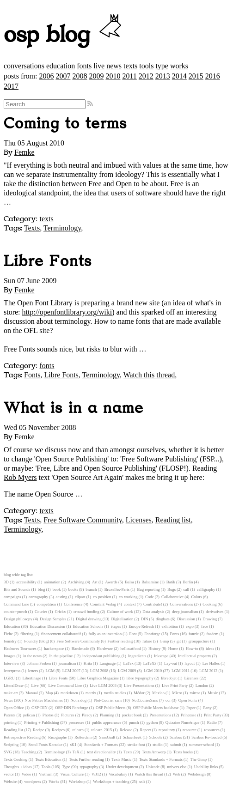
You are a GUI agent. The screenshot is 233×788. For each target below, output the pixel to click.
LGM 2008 (99, 670)
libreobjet (169, 678)
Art (95, 582)
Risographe (57, 737)
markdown (69, 693)
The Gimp (198, 759)
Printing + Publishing (41, 722)
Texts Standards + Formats (161, 759)
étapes (116, 626)
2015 (196, 76)
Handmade (80, 648)
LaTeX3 (150, 663)
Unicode (152, 766)
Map (49, 693)
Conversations (181, 604)
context (130, 604)
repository (167, 729)
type (161, 66)
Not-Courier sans (108, 700)
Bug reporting (148, 589)
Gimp (164, 641)
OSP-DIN (39, 707)
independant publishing (101, 656)
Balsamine (150, 582)
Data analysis (153, 611)
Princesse (188, 715)
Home (173, 648)
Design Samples (53, 619)
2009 (96, 76)
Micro (177, 693)
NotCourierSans (145, 700)
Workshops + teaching (111, 781)
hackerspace (54, 648)
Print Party (212, 715)
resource (189, 729)
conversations (24, 66)
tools (146, 66)
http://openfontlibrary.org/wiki (67, 312)
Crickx (60, 611)
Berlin (188, 582)
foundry (10, 641)
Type (66, 766)
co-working (128, 596)
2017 (11, 86)
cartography (38, 596)
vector (9, 774)
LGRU (9, 678)
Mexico (158, 693)
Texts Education (48, 759)
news (114, 66)
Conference (73, 604)
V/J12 (96, 774)
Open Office (14, 707)
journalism (67, 663)
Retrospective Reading (22, 737)
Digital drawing (88, 619)
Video (26, 774)
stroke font (136, 744)
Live (34, 685)
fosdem (212, 633)
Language (107, 663)
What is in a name (74, 408)
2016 (212, 76)
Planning (107, 715)
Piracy (87, 715)
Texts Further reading (86, 759)
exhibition (170, 626)
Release (126, 729)
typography (89, 766)
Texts (32, 228)
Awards (111, 582)
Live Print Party (175, 685)
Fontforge (152, 633)
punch (134, 722)
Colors (196, 596)
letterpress (12, 670)
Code (149, 596)
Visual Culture (72, 774)
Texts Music (121, 759)
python (152, 722)
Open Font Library (45, 303)
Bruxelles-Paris (116, 589)
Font (133, 633)
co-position (102, 596)
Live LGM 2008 (103, 685)
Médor (139, 693)
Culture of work (120, 611)
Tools (46, 766)
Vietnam (46, 774)
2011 (129, 76)
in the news (32, 656)
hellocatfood (130, 648)
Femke (24, 152)
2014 (179, 76)
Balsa (129, 582)
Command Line (16, 604)
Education (12, 626)
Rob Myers (20, 477)
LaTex (128, 663)
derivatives (215, 611)
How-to (192, 648)
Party (207, 707)
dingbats (163, 619)
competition (46, 604)
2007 (62, 76)
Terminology (62, 228)
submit (175, 744)
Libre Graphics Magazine (98, 678)
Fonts (32, 375)
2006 (46, 76)
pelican (29, 715)
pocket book (132, 715)
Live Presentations (139, 685)
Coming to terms (65, 124)
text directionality (101, 752)
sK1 (73, 744)
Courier (41, 611)
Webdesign (197, 774)
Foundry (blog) (36, 641)
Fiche (8, 633)
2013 (162, 76)
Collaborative (172, 596)
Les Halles (211, 663)
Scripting (11, 744)
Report (145, 729)
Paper (191, 707)
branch (91, 589)
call (187, 589)
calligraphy (206, 589)
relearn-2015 (101, 729)
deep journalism (185, 611)
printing (10, 722)
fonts (84, 66)
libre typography (139, 678)
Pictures (67, 715)
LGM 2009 (127, 670)
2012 (146, 76)
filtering (26, 633)
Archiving (76, 582)
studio (158, 744)
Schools (155, 737)
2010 (112, 76)
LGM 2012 (208, 670)
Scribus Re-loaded (206, 737)
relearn (77, 729)
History (154, 648)
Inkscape (161, 656)
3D (6, 582)
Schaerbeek (132, 737)
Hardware (105, 648)
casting (61, 596)
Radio (212, 722)
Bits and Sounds (17, 589)
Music (213, 693)
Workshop (77, 781)
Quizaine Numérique (183, 722)
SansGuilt (107, 737)
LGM (50, 670)
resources (211, 729)
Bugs (171, 589)
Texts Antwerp (154, 752)
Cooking (209, 604)
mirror (195, 693)
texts (130, 66)
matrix (91, 693)
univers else (176, 766)
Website (10, 781)
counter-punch (15, 611)
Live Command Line (65, 685)
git (179, 641)
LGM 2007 (71, 670)
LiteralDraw (14, 685)
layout (189, 663)
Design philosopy (18, 619)
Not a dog (78, 700)
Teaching (28, 752)
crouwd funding (86, 611)
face (204, 626)
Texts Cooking (15, 759)
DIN (144, 619)
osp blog (64, 35)
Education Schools (88, 626)
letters (33, 670)
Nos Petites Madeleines (44, 700)
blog (41, 589)
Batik (170, 582)
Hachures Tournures (20, 648)
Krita (88, 663)
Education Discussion (47, 626)
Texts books (183, 752)
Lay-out (170, 663)
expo (190, 626)
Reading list (173, 520)
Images (9, 656)
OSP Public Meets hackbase (156, 707)
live (98, 66)
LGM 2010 (153, 670)
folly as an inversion (105, 633)
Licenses (139, 520)
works (179, 66)
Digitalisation (122, 619)
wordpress (33, 781)
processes (77, 722)
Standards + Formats (101, 744)
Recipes (58, 729)
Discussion (186, 619)
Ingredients (137, 656)
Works (54, 781)
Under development (122, 766)
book (57, 589)
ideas (210, 648)
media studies (115, 693)
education (60, 66)
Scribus (176, 737)
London (202, 685)
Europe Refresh (141, 626)
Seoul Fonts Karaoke (45, 744)
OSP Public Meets (110, 707)
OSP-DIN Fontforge (71, 707)
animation (52, 582)
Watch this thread (149, 375)
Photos (48, 715)
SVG (8, 752)
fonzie (194, 633)
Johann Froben (39, 663)
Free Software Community (82, 520)
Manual (31, 693)
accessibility (26, 582)
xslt (142, 781)
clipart (80, 596)
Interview (11, 663)
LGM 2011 (181, 670)
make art (11, 693)
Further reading (120, 641)
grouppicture (199, 641)
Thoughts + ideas (18, 766)
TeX (76, 752)
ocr (168, 700)
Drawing (209, 619)
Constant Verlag (103, 604)
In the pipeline (61, 656)
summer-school (201, 744)
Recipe (38, 729)
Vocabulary (118, 774)
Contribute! (152, 604)
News (8, 700)
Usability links (206, 766)
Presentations (160, 715)
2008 (79, 76)
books (73, 589)
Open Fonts (187, 700)
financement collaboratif (61, 633)
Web (176, 774)
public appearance (107, 722)
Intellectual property (194, 656)
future (147, 641)
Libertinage (31, 678)
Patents (9, 715)
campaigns (12, 596)
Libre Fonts (48, 261)
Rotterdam (83, 737)
